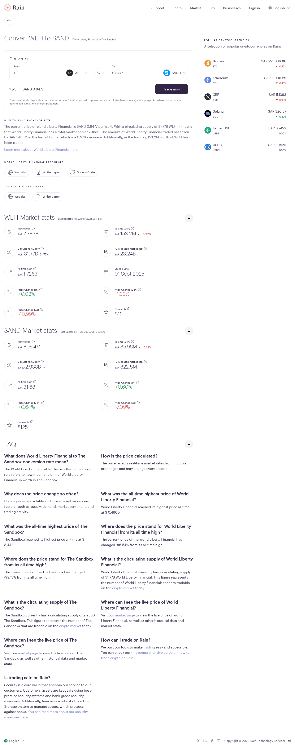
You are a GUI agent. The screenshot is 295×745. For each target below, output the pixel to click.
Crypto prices (15, 501)
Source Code (82, 172)
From (17, 66)
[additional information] (33, 228)
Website (17, 172)
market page (125, 615)
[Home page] (14, 7)
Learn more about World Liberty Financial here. (41, 149)
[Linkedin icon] (205, 740)
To (113, 66)
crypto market (123, 588)
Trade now (171, 89)
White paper (48, 172)
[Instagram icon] (218, 740)
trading (149, 647)
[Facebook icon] (211, 740)
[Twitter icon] (198, 740)
